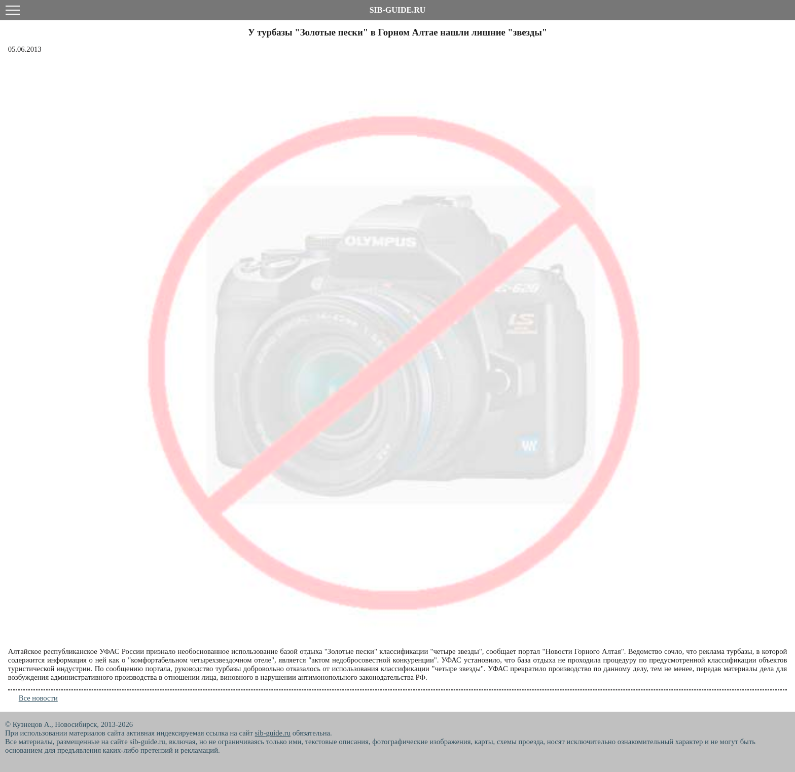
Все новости (38, 698)
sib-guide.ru (273, 733)
